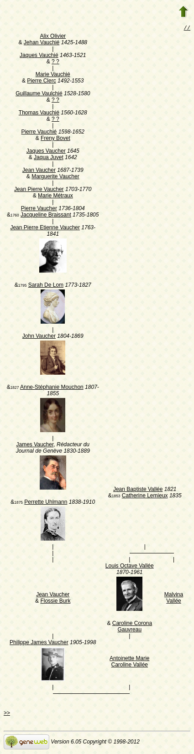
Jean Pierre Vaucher (39, 190)
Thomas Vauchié (39, 113)
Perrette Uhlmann (45, 503)
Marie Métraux (55, 196)
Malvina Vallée (173, 598)
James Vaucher (34, 445)
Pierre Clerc (41, 81)
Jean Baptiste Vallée (138, 490)
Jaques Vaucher (46, 152)
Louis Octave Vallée (129, 566)
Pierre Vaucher (39, 209)
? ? (55, 62)
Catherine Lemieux (145, 496)
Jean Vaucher (39, 171)
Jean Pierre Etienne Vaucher (45, 228)
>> (7, 714)
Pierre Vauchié (39, 132)
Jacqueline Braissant (46, 215)
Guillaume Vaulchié (39, 94)
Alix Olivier (53, 37)
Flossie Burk (55, 602)
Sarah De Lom (45, 286)
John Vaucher (39, 337)
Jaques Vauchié (39, 56)
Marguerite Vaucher (55, 177)
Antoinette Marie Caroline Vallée (129, 662)
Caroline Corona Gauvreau (132, 627)
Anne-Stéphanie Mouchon (52, 388)
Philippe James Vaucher (39, 643)
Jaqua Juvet (48, 158)
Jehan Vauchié (42, 43)
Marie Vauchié (53, 75)
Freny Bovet (55, 139)
